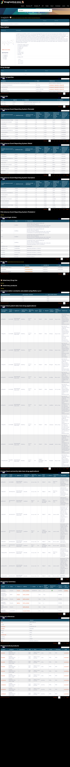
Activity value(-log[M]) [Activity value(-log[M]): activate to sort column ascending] (46, 586)
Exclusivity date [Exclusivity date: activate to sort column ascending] (56, 475)
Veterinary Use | (14, 17)
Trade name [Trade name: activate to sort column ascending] (10, 311)
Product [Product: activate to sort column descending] (3, 649)
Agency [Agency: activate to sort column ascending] (15, 99)
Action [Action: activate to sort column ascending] (34, 586)
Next (67, 93)
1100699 (3, 628)
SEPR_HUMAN (26, 599)
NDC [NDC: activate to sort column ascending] (30, 649)
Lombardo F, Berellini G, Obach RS (56, 85)
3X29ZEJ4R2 (3, 634)
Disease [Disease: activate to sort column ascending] (3, 265)
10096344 (3, 626)
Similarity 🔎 (37, 6)
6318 (2, 640)
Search (22, 6)
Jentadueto (3, 680)
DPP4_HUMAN (26, 590)
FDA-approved (30, 12)
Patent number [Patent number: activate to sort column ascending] (51, 311)
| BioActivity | (38, 17)
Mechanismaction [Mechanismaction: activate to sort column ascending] (53, 586)
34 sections (66, 680)
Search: (63, 79)
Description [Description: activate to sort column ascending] (30, 220)
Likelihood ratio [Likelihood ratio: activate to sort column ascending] (19, 115)
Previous (60, 93)
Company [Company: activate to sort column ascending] (26, 99)
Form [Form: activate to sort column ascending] (35, 649)
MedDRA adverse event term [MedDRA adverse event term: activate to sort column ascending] (7, 115)
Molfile (3, 49)
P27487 (18, 590)
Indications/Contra (20, 17)
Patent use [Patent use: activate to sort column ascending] (64, 310)
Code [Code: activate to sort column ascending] (16, 220)
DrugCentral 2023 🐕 (14, 2)
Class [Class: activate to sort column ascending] (11, 586)
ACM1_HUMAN (26, 594)
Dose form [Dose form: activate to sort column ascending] (40, 311)
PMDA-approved (42, 12)
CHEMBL (66, 590)
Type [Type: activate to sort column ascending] (36, 310)
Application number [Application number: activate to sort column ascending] (24, 311)
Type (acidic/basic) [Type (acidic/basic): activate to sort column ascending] (52, 294)
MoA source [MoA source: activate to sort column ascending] (66, 586)
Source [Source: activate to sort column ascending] (31, 620)
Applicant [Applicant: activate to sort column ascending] (17, 310)
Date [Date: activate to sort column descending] (2, 99)
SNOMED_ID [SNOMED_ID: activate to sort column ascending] (46, 265)
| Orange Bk (33, 17)
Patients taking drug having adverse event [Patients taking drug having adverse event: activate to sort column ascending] (38, 115)
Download (57, 6)
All (26, 12)
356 (2, 622)
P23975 (39, 14)
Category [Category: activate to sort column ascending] (11, 649)
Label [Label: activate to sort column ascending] (65, 649)
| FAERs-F (26, 17)
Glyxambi (3, 652)
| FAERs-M (29, 17)
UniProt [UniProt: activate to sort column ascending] (25, 586)
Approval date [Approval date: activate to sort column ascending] (31, 311)
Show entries (4, 78)
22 (63, 209)
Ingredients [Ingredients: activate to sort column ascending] (22, 649)
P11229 (18, 594)
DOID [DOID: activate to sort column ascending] (60, 265)
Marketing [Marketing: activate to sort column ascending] (58, 649)
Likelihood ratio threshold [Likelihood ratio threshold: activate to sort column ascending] (29, 115)
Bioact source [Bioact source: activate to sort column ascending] (60, 586)
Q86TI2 (18, 603)
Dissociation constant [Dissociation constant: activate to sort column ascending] (28, 294)
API (43, 6)
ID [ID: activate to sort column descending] (1, 620)
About (51, 6)
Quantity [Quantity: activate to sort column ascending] (44, 649)
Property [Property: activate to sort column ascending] (3, 80)
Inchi (6, 49)
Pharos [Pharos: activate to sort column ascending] (19, 586)
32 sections (66, 652)
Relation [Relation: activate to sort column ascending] (27, 265)
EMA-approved (36, 12)
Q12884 (18, 599)
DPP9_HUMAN (26, 603)
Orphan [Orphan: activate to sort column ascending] (61, 99)
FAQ (68, 6)
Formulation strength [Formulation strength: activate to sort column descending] (4, 311)
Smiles (8, 49)
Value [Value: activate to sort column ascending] (38, 80)
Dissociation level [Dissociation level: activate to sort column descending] (5, 294)
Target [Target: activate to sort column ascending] (3, 586)
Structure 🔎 (29, 6)
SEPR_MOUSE (26, 606)
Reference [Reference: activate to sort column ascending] (52, 80)
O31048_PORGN (26, 610)
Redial (47, 6)
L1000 (63, 6)
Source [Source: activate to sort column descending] (3, 220)
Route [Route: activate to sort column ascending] (46, 310)
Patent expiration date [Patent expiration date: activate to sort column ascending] (57, 311)
